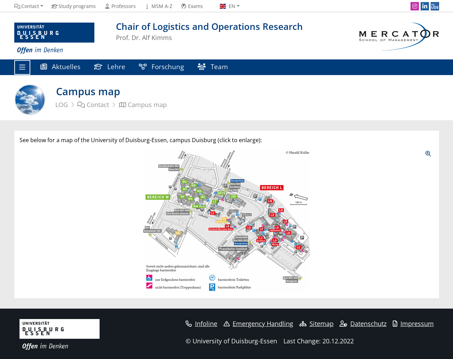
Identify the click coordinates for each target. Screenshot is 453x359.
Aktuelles (60, 66)
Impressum (413, 323)
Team (212, 66)
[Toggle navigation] (22, 67)
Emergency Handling (259, 323)
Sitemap (316, 323)
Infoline (201, 323)
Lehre (110, 66)
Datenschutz (362, 323)
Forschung (161, 66)
